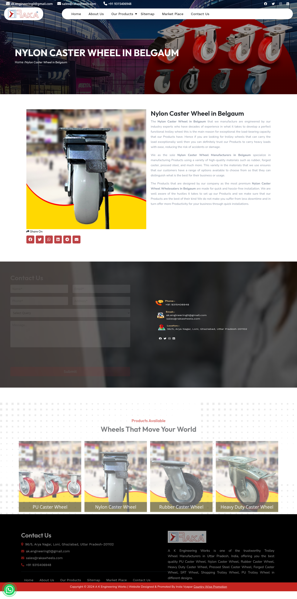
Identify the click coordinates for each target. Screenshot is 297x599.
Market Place (172, 14)
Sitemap (148, 14)
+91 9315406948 (117, 4)
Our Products (122, 14)
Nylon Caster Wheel (113, 519)
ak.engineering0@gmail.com (29, 4)
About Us (96, 14)
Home (76, 14)
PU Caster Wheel (41, 519)
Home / (20, 62)
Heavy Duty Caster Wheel (255, 519)
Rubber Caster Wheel (184, 519)
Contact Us (200, 14)
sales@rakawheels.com (76, 4)
